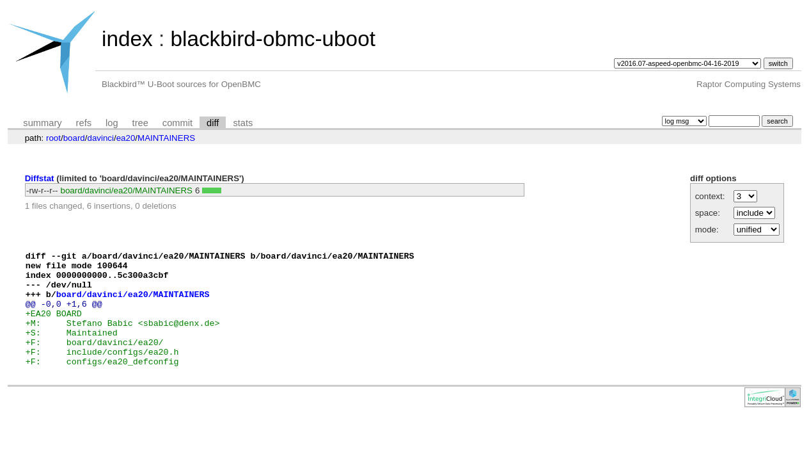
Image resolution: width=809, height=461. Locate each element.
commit (177, 123)
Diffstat (39, 178)
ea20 (126, 138)
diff (213, 123)
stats (243, 123)
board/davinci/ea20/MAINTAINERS (126, 190)
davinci (100, 138)
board (74, 138)
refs (83, 123)
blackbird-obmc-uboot (272, 39)
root (53, 138)
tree (140, 123)
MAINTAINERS (166, 138)
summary (42, 123)
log (112, 123)
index (127, 39)
